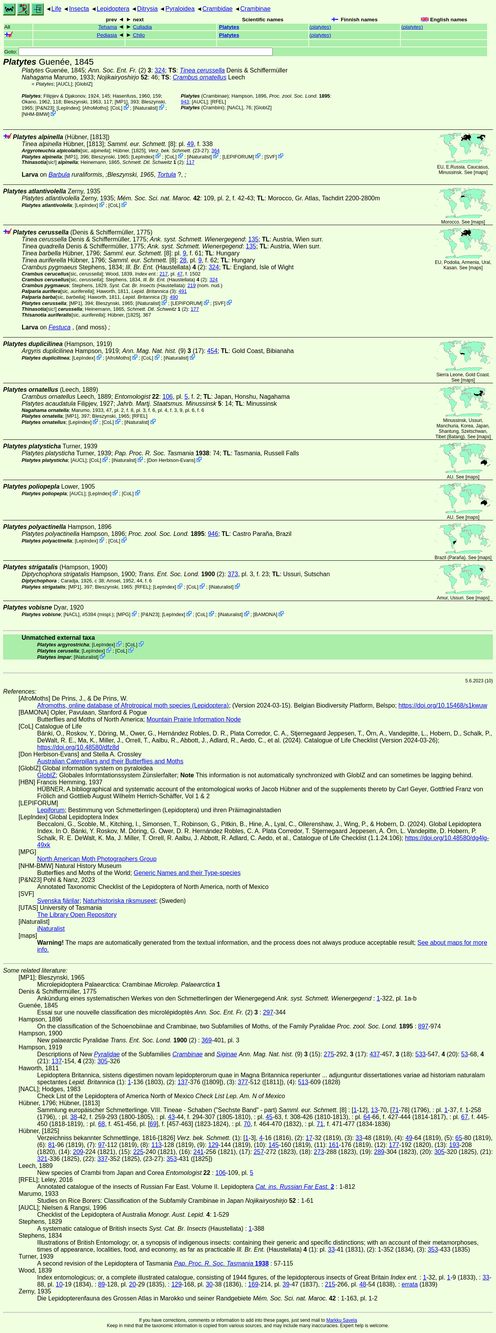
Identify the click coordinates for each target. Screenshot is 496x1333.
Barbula (59, 174)
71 (395, 1110)
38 (73, 1117)
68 (101, 1124)
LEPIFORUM (238, 156)
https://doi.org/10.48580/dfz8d (78, 747)
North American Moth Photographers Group (97, 859)
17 (309, 1138)
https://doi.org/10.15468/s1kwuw (443, 705)
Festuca (59, 327)
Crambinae (255, 8)
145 (274, 1145)
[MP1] (121, 102)
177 (195, 309)
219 (191, 285)
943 (185, 102)
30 (209, 1284)
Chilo (139, 35)
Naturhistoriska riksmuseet (119, 900)
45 (269, 1117)
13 (374, 1110)
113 (156, 1145)
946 (213, 533)
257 (258, 1152)
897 (423, 1026)
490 (174, 297)
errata (410, 1284)
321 (42, 1159)
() (320, 27)
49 (190, 144)
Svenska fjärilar (58, 900)
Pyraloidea (180, 8)
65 (458, 1138)
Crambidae (217, 8)
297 (268, 1012)
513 (303, 1082)
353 (171, 1159)
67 (464, 1117)
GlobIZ (83, 84)
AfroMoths (95, 108)
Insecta (79, 8)
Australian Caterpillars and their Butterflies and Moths (110, 761)
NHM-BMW (35, 114)
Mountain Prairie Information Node (194, 719)
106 (167, 396)
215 (330, 1284)
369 (207, 1040)
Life (56, 8)
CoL (116, 108)
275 (329, 1054)
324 (160, 70)
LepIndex (68, 108)
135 (253, 239)
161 (333, 1145)
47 (180, 274)
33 (359, 1138)
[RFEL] (218, 102)
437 (374, 1054)
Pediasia (107, 35)
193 (454, 1145)
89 (101, 1284)
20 (132, 1284)
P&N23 (45, 108)
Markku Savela (341, 1320)
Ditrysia (147, 8)
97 (101, 1145)
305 (102, 1061)
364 (215, 150)
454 (212, 351)
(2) (119, 70)
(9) (154, 351)
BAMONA (265, 614)
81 (51, 1145)
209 (78, 1152)
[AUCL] (64, 84)
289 (379, 1152)
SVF (270, 156)
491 (182, 291)
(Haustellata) (161, 267)
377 (243, 1082)
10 (59, 1284)
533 (421, 1054)
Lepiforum (51, 810)
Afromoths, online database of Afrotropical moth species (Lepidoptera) (133, 705)
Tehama (107, 27)
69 (153, 1124)
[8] (141, 144)
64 (366, 1117)
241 (198, 1152)
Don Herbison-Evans (171, 460)
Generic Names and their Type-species (187, 873)
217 (163, 274)
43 (171, 1117)
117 (190, 162)
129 (213, 1145)
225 (138, 1152)
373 (232, 574)
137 (56, 1061)
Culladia (142, 27)
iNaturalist (145, 108)
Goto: (138, 52)
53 (464, 1054)
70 (247, 1124)
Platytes (229, 27)
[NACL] (235, 107)
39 (285, 1284)
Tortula (166, 174)
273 (319, 1152)
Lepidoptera (113, 8)
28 (183, 260)
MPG (123, 614)
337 (102, 1159)
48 (362, 1284)
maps (480, 172)
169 (253, 1284)
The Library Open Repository (76, 914)
